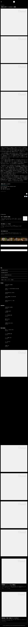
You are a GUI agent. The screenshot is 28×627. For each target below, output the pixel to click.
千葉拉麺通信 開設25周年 (4, 270)
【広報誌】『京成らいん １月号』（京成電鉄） (7, 279)
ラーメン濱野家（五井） (8, 337)
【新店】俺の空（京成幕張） (9, 284)
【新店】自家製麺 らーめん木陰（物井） (10, 296)
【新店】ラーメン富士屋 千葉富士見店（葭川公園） (12, 288)
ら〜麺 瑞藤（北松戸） (8, 311)
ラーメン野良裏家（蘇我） (8, 333)
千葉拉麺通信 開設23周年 (4, 277)
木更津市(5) (5, 191)
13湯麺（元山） (7, 345)
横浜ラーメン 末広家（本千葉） (9, 329)
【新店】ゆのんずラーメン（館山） (10, 300)
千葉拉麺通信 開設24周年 (4, 272)
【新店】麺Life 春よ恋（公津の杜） (10, 292)
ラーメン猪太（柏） (8, 341)
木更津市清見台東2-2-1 (4, 185)
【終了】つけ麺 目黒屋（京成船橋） (6, 216)
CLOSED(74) (2, 191)
